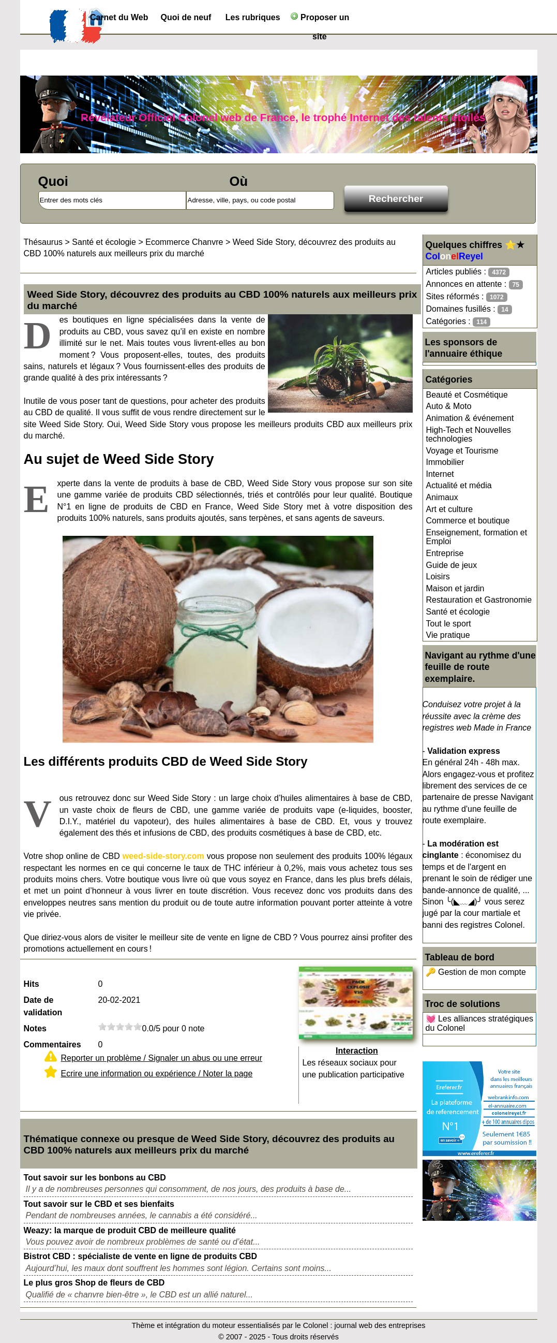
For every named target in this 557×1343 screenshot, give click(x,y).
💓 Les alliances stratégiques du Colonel (480, 1023)
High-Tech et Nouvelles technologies (468, 435)
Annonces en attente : (474, 284)
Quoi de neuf (186, 17)
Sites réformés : (466, 297)
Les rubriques (252, 17)
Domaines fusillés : (469, 309)
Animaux (442, 497)
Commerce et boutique (468, 520)
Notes (35, 1028)
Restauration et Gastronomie (479, 599)
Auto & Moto (449, 406)
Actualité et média (459, 485)
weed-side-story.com (163, 856)
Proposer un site (320, 19)
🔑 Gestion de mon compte (476, 972)
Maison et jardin (455, 588)
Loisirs (438, 576)
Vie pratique (448, 635)
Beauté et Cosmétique (467, 394)
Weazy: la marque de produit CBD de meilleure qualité (130, 1230)
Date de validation (43, 1006)
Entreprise (445, 553)
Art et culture (449, 509)
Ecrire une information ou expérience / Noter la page (157, 1073)
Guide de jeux (451, 565)
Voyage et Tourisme (462, 450)
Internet (440, 474)
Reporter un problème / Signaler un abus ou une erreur (162, 1058)
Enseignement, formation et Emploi (477, 537)
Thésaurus (43, 242)
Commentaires (52, 1044)
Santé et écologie (458, 611)
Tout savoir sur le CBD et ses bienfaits (99, 1204)
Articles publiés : (468, 272)
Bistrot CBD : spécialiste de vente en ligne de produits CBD (141, 1256)
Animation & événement (470, 418)
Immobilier (445, 462)
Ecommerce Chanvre (184, 242)
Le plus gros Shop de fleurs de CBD (94, 1282)
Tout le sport (448, 623)
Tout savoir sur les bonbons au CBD (95, 1177)
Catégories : (458, 322)
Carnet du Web (119, 17)
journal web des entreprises (379, 1325)
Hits (31, 984)
